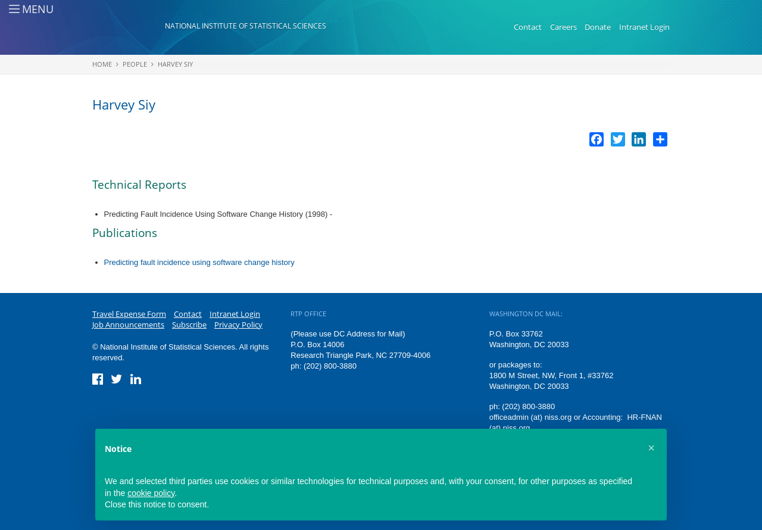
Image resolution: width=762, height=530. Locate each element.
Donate (598, 26)
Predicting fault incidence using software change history (199, 262)
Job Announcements (128, 324)
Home (102, 64)
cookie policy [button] (150, 493)
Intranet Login (644, 26)
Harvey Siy (175, 64)
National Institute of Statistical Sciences (245, 26)
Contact (528, 26)
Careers (563, 26)
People (135, 64)
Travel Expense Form (129, 313)
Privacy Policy (238, 324)
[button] (651, 447)
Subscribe (189, 324)
